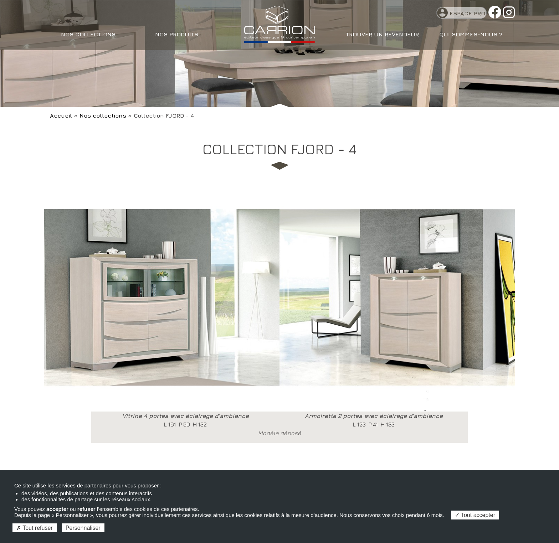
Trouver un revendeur (382, 34)
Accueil (61, 115)
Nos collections (88, 34)
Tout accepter (475, 515)
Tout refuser (34, 528)
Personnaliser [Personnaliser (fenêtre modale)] (83, 528)
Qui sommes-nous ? (470, 34)
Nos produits (176, 34)
